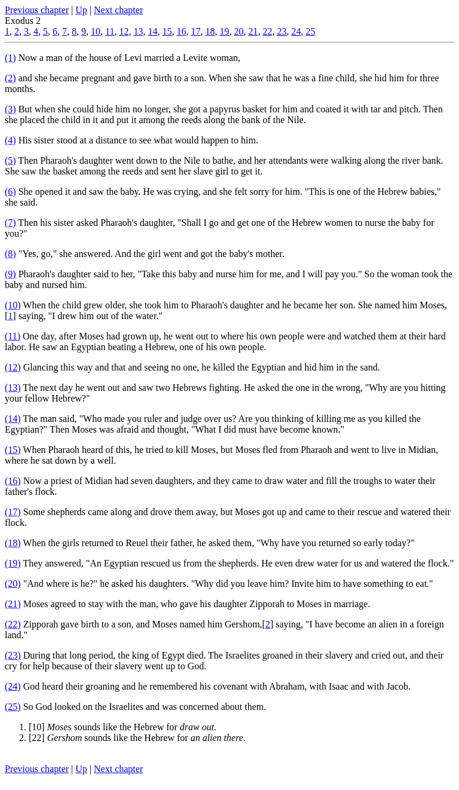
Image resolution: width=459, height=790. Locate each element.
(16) (13, 481)
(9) (10, 274)
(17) (13, 512)
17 (195, 31)
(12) (13, 367)
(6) (10, 191)
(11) (12, 336)
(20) (13, 583)
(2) (10, 78)
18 (210, 31)
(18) (13, 543)
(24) (13, 686)
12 (123, 31)
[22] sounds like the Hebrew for (137, 738)
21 (253, 31)
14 (152, 31)
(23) (13, 655)
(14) (13, 419)
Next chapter (118, 10)
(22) (13, 624)
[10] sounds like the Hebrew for (122, 727)
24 (296, 31)
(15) (13, 450)
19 (224, 31)
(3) (10, 109)
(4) (10, 140)
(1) (10, 58)
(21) (13, 604)
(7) (10, 223)
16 (181, 31)
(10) (13, 305)
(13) (13, 387)
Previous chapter (37, 10)
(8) (10, 254)
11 (109, 31)
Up (81, 10)
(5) (10, 160)
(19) (13, 563)
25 (310, 31)
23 (281, 31)
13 (138, 31)
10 (95, 31)
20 (238, 31)
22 (267, 31)
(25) (13, 707)
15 (167, 31)
